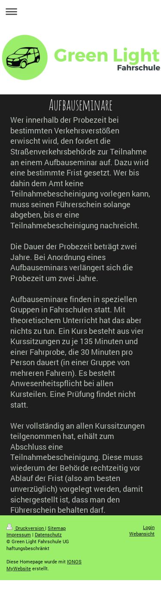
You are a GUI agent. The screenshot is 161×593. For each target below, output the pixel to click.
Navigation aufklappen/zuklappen (80, 11)
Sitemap (57, 528)
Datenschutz (48, 534)
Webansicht (142, 533)
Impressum (18, 534)
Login (149, 527)
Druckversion (25, 528)
